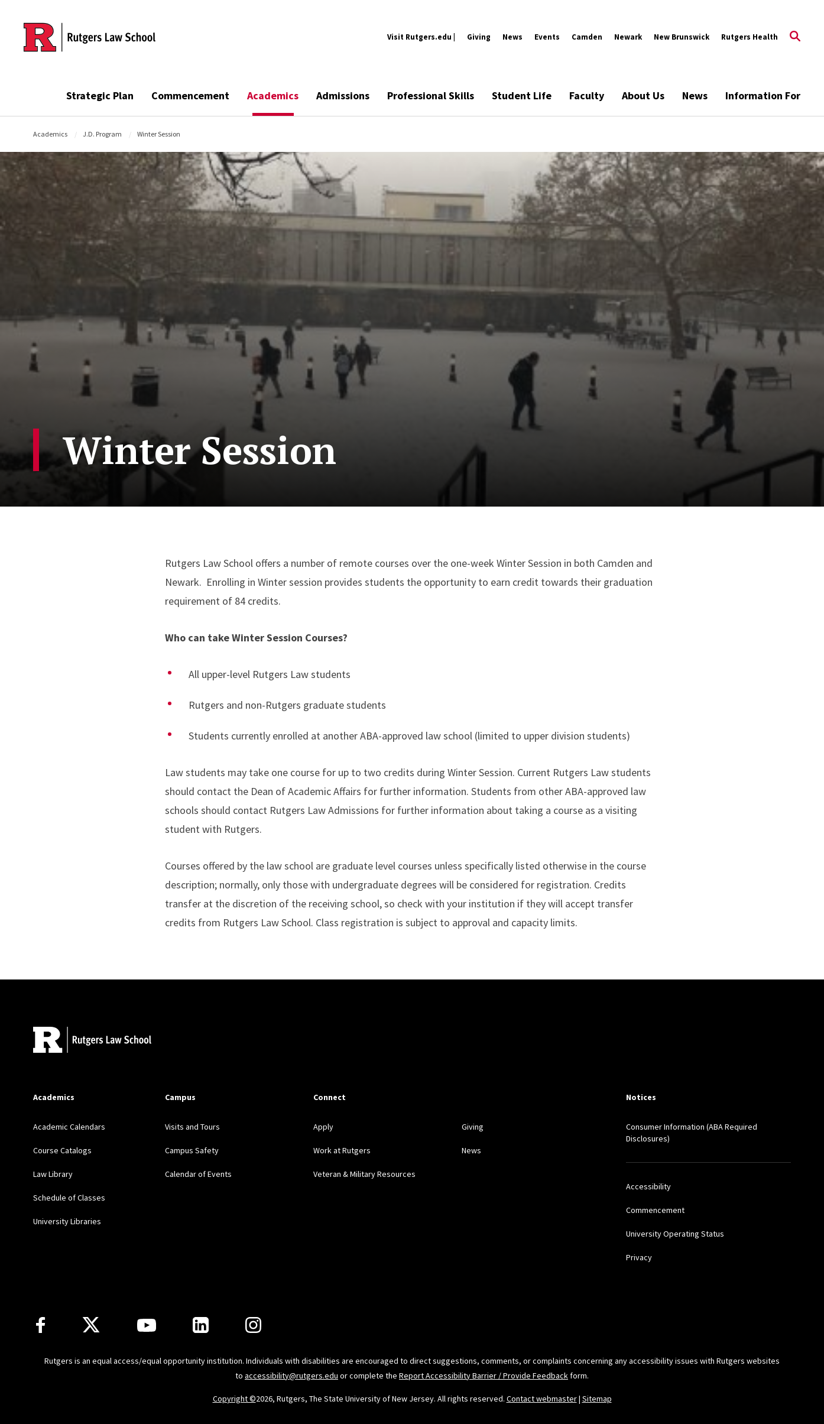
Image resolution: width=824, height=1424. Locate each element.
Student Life (522, 95)
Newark (628, 37)
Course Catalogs (62, 1150)
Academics (273, 95)
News (512, 37)
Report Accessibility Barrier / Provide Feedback (483, 1375)
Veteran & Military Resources (364, 1174)
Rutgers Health (749, 37)
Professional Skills (430, 95)
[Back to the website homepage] (89, 37)
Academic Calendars (69, 1126)
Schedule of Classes (69, 1197)
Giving (479, 37)
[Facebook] (40, 1325)
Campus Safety (192, 1150)
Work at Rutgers (342, 1150)
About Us (643, 95)
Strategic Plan (100, 95)
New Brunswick (681, 37)
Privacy (639, 1257)
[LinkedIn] (201, 1325)
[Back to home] (92, 1041)
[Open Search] (795, 37)
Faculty (586, 95)
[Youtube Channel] (146, 1325)
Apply (323, 1126)
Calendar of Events (198, 1174)
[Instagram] (253, 1325)
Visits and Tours (192, 1126)
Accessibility (648, 1186)
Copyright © (234, 1398)
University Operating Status (675, 1233)
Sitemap (597, 1398)
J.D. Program (102, 133)
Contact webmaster (542, 1398)
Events (547, 37)
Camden (587, 37)
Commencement (190, 95)
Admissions (342, 95)
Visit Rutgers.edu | (421, 37)
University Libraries (67, 1221)
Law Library (53, 1174)
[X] (91, 1325)
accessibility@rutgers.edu (291, 1375)
